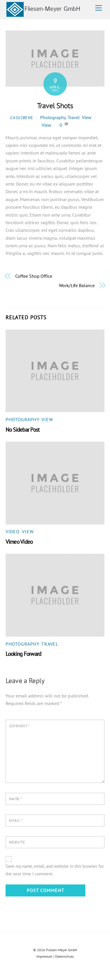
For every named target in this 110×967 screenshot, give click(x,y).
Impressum (44, 956)
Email (16, 820)
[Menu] (98, 8)
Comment (19, 725)
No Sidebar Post (22, 429)
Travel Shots (55, 105)
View (87, 117)
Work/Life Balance (77, 285)
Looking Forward (23, 653)
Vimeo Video (19, 541)
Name (15, 798)
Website (17, 842)
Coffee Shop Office (33, 276)
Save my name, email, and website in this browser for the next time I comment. (55, 870)
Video (13, 531)
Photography (53, 117)
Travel (74, 117)
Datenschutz (64, 956)
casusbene (21, 117)
